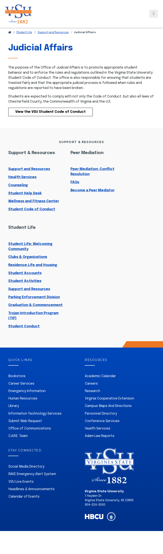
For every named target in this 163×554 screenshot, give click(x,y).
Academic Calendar (100, 386)
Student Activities (24, 290)
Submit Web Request (25, 430)
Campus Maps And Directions (108, 415)
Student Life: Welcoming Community (30, 256)
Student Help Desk (25, 203)
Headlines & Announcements (31, 499)
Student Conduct (24, 336)
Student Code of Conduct (31, 219)
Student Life (24, 42)
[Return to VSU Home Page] (9, 42)
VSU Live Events (21, 491)
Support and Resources (53, 42)
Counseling (18, 195)
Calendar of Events (23, 506)
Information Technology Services (35, 423)
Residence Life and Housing (32, 274)
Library (13, 415)
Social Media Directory (26, 476)
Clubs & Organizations (27, 266)
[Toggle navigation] (153, 18)
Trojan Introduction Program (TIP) (33, 325)
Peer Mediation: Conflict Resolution (92, 181)
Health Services (22, 187)
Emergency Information (27, 400)
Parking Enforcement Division (34, 307)
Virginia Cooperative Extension (109, 408)
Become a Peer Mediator (92, 200)
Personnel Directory (101, 423)
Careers (91, 393)
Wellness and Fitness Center (33, 211)
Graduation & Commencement (35, 314)
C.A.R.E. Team (18, 445)
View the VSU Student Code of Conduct (50, 121)
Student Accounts (25, 283)
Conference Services (102, 430)
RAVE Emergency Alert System (32, 483)
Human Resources (22, 408)
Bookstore (16, 386)
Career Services (21, 393)
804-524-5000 (95, 514)
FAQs (74, 192)
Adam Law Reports (99, 445)
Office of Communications (29, 438)
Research (92, 400)
